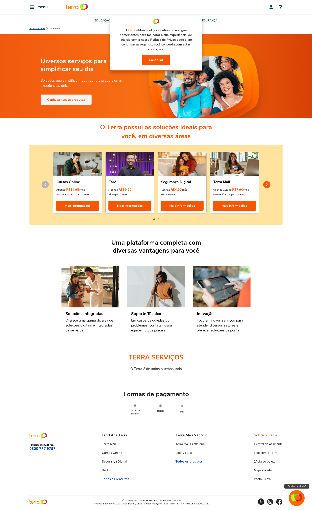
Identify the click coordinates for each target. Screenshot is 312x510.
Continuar (156, 60)
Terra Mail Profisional (190, 444)
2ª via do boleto (265, 461)
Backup (107, 470)
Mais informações (78, 206)
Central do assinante (268, 444)
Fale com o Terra (265, 453)
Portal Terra (262, 479)
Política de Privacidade (167, 40)
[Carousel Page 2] (158, 219)
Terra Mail (109, 444)
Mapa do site (263, 470)
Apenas (60, 190)
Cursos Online (112, 453)
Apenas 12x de (222, 190)
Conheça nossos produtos (66, 100)
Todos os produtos (115, 479)
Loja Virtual (184, 453)
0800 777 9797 (42, 449)
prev (45, 184)
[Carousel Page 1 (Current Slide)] (154, 219)
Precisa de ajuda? (297, 486)
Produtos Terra (37, 28)
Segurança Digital (114, 461)
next (266, 184)
